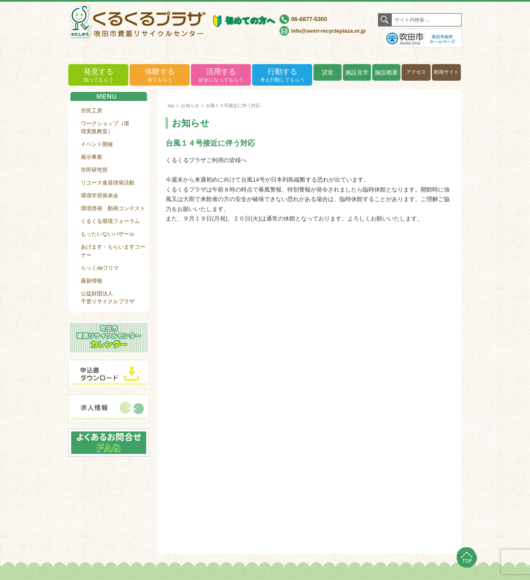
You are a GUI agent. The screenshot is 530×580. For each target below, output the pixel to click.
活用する (221, 75)
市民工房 (91, 111)
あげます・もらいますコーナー (113, 251)
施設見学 (357, 72)
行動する (282, 75)
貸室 (327, 72)
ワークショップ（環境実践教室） (105, 127)
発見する (98, 75)
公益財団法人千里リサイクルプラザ (108, 297)
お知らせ (190, 105)
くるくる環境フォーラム (110, 221)
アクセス (416, 72)
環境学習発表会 (99, 195)
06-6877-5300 (309, 19)
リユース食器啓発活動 (108, 183)
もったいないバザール (108, 234)
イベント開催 (97, 144)
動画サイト (446, 72)
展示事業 (91, 157)
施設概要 (386, 72)
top (171, 105)
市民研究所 (94, 170)
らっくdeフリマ (100, 268)
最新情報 (91, 281)
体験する (160, 75)
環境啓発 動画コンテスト (113, 208)
